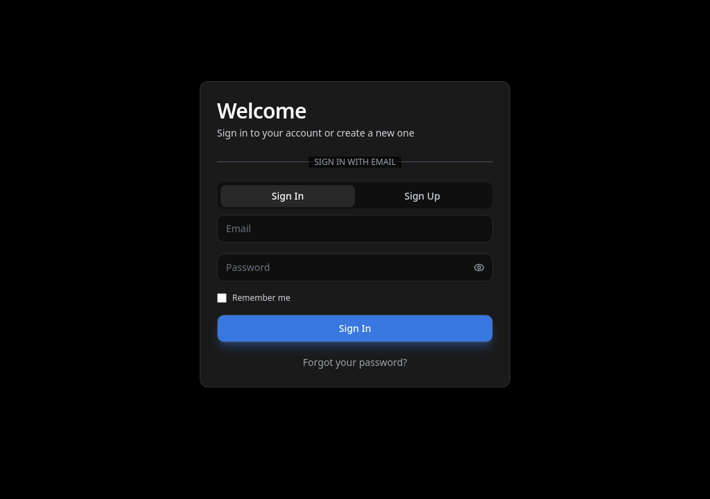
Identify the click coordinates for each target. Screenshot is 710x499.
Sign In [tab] (288, 195)
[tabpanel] (355, 292)
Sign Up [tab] (422, 195)
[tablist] (355, 195)
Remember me (254, 298)
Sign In (355, 328)
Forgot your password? (355, 362)
